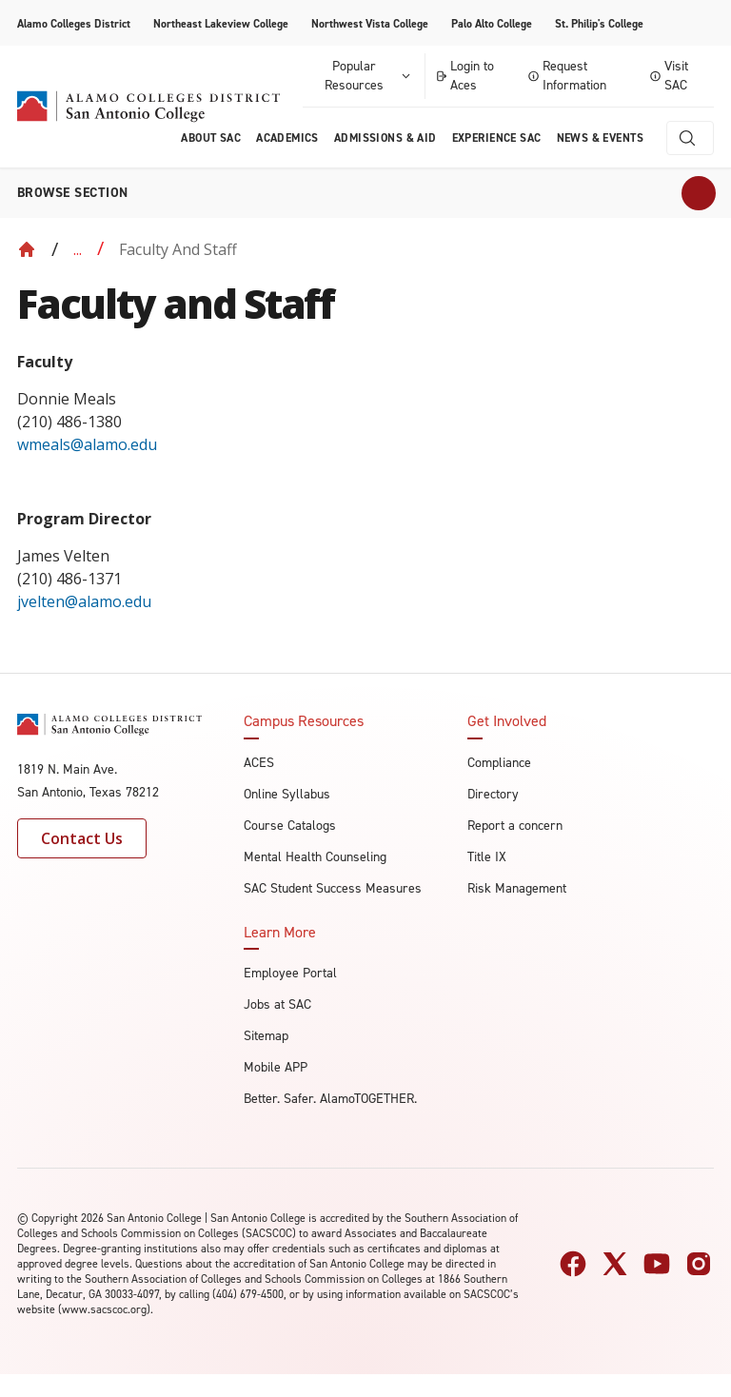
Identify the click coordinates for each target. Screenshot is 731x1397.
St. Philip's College (599, 23)
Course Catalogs (290, 826)
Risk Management (516, 888)
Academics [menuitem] (287, 138)
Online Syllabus (287, 794)
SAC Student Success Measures (333, 888)
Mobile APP (275, 1067)
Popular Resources (368, 75)
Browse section (72, 193)
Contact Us (82, 838)
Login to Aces (465, 75)
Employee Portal (290, 973)
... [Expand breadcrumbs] (77, 249)
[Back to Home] (26, 249)
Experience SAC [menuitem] (497, 138)
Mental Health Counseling (315, 857)
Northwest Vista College (369, 23)
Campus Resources (304, 721)
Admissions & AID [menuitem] (385, 138)
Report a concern (515, 826)
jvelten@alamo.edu (84, 601)
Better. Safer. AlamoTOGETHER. (330, 1099)
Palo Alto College (491, 23)
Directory (493, 794)
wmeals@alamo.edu (89, 444)
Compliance (499, 763)
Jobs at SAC (277, 1004)
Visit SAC (669, 75)
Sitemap (266, 1036)
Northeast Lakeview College (220, 23)
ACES (259, 763)
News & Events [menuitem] (600, 138)
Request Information (567, 75)
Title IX (486, 857)
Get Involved (506, 721)
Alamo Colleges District (73, 23)
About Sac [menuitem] (211, 138)
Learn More (280, 932)
